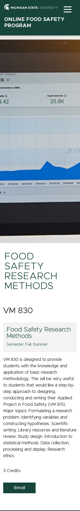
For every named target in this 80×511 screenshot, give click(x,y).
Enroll (19, 488)
